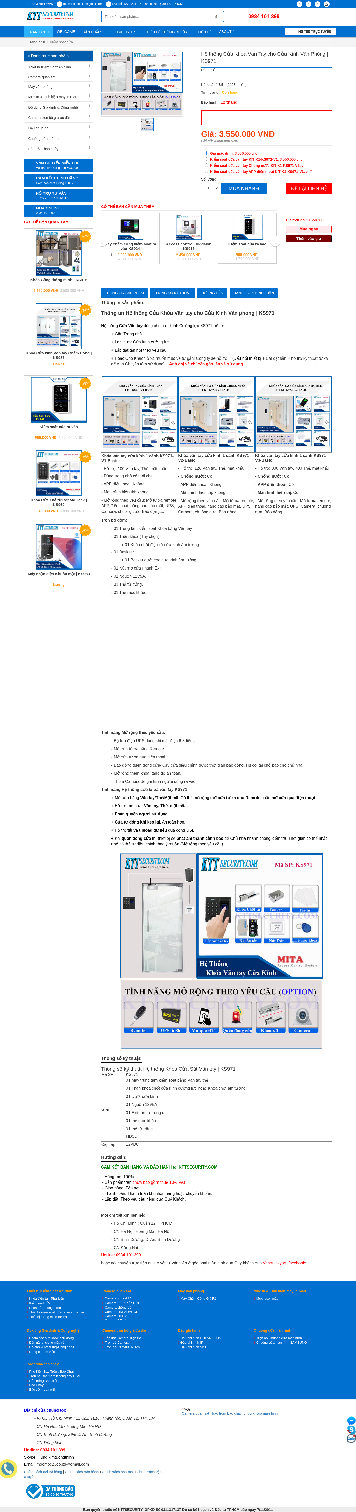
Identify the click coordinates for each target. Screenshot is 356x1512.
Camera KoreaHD (118, 1298)
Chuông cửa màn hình (46, 139)
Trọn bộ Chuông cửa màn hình (279, 1338)
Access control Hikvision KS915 (188, 246)
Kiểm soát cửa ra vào (58, 427)
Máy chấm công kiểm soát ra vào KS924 (130, 246)
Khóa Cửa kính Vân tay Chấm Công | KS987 (59, 355)
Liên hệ (204, 32)
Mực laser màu (267, 1298)
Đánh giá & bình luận (253, 293)
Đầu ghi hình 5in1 (193, 1347)
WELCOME (66, 31)
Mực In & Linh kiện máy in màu (52, 97)
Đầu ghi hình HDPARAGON (200, 1338)
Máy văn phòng (40, 87)
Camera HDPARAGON (122, 1312)
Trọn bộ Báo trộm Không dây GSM (54, 1376)
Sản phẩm (92, 32)
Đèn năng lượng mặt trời (47, 1342)
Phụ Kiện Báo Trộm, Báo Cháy (51, 1371)
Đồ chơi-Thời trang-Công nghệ (51, 1347)
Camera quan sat (195, 1413)
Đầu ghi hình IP (191, 1342)
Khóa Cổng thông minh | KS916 (58, 280)
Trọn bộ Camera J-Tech (122, 1347)
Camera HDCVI (116, 1316)
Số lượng (208, 179)
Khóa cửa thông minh (45, 1308)
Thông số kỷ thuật (172, 293)
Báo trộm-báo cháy (43, 149)
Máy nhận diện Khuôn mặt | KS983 (59, 574)
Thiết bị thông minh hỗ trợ (48, 1317)
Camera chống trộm (119, 1307)
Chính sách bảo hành (82, 1472)
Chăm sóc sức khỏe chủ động (51, 1338)
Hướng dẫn (212, 293)
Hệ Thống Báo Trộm (44, 1381)
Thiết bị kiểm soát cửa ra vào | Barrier (56, 1312)
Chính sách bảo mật (118, 1472)
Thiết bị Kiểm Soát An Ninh (49, 67)
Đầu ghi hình (38, 128)
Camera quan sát (41, 77)
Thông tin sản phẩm (124, 293)
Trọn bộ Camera (117, 1342)
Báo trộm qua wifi (42, 1389)
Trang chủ (38, 32)
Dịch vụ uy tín (124, 32)
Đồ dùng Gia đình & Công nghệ (53, 107)
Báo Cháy (36, 1385)
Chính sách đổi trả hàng (43, 1472)
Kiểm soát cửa (39, 1303)
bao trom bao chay (227, 1413)
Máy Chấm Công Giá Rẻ (198, 1298)
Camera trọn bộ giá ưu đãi (49, 118)
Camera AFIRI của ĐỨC (122, 1303)
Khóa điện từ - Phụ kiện (46, 1298)
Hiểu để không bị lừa (168, 32)
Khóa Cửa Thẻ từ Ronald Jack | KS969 (59, 502)
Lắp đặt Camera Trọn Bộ (123, 1338)
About (226, 31)
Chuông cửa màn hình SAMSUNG (281, 1342)
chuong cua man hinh (261, 1413)
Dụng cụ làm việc (42, 1352)
